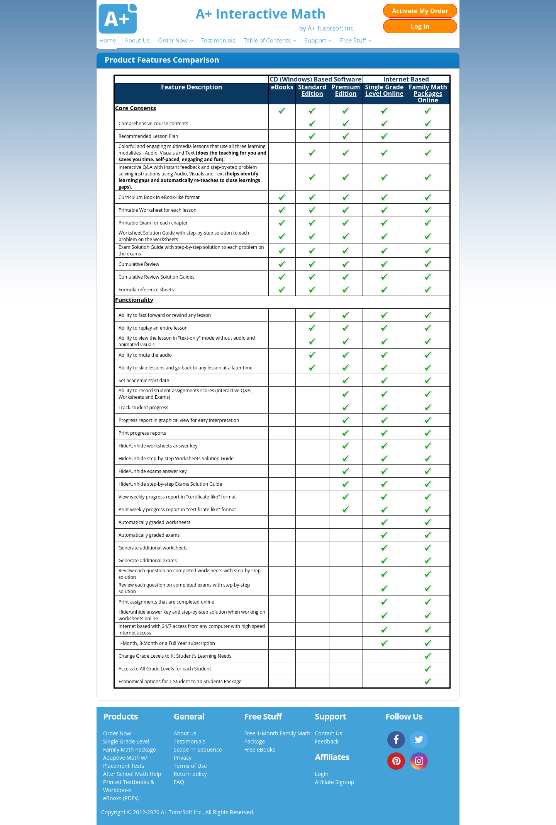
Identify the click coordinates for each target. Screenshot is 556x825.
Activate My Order (420, 11)
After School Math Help (132, 773)
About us (185, 733)
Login (321, 773)
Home (107, 40)
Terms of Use (190, 765)
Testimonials (218, 40)
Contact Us (328, 733)
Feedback (327, 741)
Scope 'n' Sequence (198, 749)
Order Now (173, 40)
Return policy (190, 773)
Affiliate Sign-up (334, 782)
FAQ (179, 782)
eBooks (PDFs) (121, 798)
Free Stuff (353, 40)
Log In (420, 26)
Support (315, 40)
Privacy (183, 757)
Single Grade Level (126, 741)
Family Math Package (129, 749)
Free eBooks (259, 749)
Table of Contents (267, 40)
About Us (136, 40)
